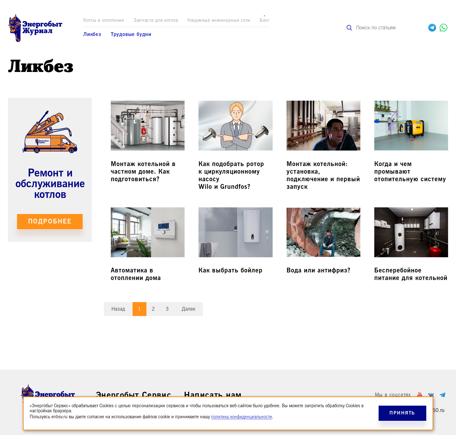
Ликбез (92, 34)
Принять (402, 413)
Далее (188, 309)
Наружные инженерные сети (218, 20)
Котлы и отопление (103, 20)
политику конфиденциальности (241, 417)
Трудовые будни (131, 34)
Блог (264, 20)
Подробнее (50, 221)
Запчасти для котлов (156, 20)
